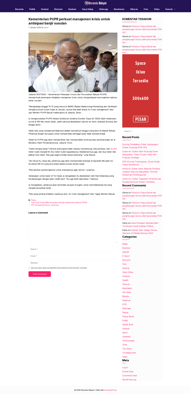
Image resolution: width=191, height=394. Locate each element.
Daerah (171, 9)
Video (157, 9)
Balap (125, 244)
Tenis (124, 344)
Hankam (72, 9)
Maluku (125, 296)
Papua (33, 200)
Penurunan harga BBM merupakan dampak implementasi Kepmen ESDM (59, 202)
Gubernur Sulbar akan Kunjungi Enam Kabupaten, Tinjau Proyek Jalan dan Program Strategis (140, 154)
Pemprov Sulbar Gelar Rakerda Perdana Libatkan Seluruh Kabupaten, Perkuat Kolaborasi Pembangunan (141, 171)
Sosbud (44, 9)
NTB (124, 304)
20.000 (113, 149)
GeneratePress (110, 390)
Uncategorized (129, 352)
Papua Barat (128, 316)
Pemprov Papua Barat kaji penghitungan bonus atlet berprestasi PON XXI (142, 29)
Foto (146, 9)
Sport (125, 332)
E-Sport (126, 256)
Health (125, 280)
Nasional (126, 300)
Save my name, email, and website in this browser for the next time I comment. (59, 268)
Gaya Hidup (87, 9)
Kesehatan (119, 9)
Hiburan (134, 9)
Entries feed (127, 371)
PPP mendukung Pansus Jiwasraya (45, 205)
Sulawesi (126, 336)
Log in (125, 367)
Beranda (19, 9)
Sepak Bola (127, 324)
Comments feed (129, 375)
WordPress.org (129, 379)
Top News (127, 348)
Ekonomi (58, 9)
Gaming (125, 268)
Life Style (126, 292)
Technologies (128, 340)
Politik (32, 9)
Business (126, 248)
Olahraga (103, 9)
